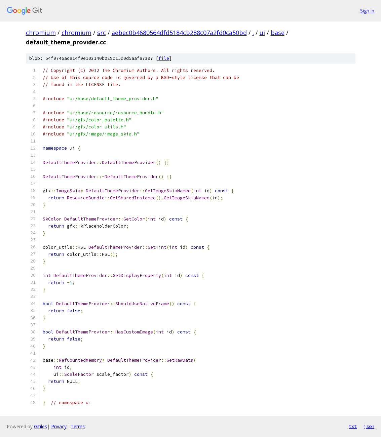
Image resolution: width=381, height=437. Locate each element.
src (101, 33)
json (369, 426)
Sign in (367, 10)
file (163, 58)
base (277, 33)
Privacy (59, 426)
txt (353, 426)
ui (262, 33)
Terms (78, 426)
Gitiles (40, 426)
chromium (41, 33)
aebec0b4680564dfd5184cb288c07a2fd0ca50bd (179, 33)
